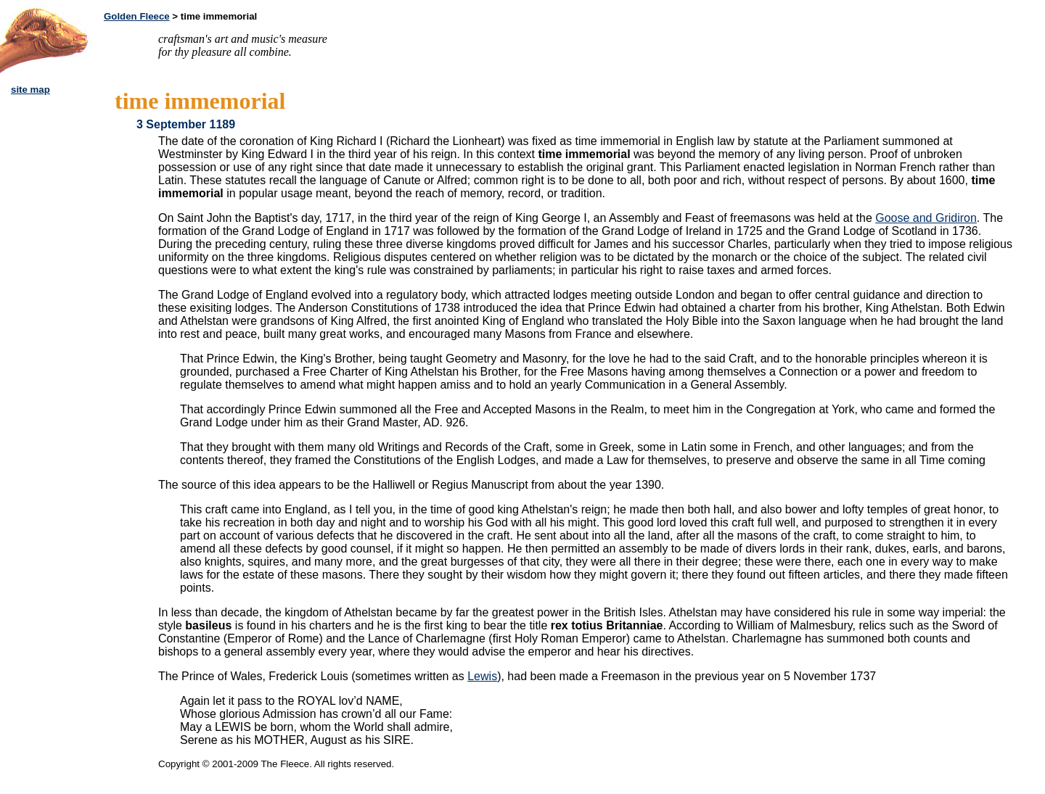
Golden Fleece (137, 16)
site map (30, 89)
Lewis (482, 676)
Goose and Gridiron (926, 218)
